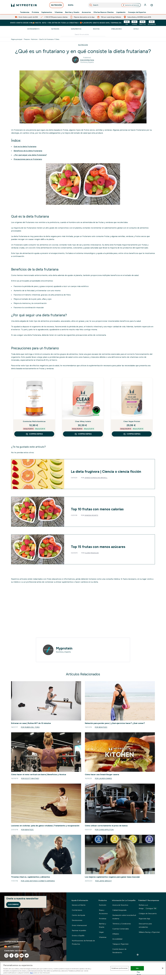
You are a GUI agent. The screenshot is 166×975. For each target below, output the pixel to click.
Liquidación (120, 12)
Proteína (35, 12)
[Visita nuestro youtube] (21, 955)
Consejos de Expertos (137, 12)
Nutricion (34, 39)
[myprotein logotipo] (24, 5)
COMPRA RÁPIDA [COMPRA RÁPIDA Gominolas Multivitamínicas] (34, 434)
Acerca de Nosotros (120, 905)
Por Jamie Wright (103, 881)
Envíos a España (78, 935)
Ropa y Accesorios (103, 911)
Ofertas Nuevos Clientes (103, 12)
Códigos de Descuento (148, 913)
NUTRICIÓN (56, 5)
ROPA (70, 5)
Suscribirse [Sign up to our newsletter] (13, 904)
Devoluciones (77, 920)
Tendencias (24, 12)
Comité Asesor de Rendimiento (119, 950)
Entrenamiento (33, 29)
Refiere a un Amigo (148, 907)
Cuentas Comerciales (120, 929)
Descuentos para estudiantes (145, 925)
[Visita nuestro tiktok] (16, 955)
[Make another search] (83, 34)
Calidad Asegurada (119, 910)
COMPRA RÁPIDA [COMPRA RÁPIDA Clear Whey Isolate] (83, 434)
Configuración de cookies (15, 941)
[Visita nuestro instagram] (6, 955)
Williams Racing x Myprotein (149, 932)
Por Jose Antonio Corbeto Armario (38, 881)
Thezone (27, 39)
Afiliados (115, 934)
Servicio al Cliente (78, 905)
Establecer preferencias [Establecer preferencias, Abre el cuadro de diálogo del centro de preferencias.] (120, 968)
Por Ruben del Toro (30, 727)
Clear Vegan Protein (131, 421)
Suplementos (46, 12)
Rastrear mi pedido (79, 930)
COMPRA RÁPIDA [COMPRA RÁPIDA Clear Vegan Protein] (131, 434)
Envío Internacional (79, 925)
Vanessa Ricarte (91, 515)
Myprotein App (144, 918)
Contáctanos (77, 910)
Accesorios (86, 12)
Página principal (16, 39)
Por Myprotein (87, 60)
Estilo (136, 29)
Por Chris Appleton (104, 830)
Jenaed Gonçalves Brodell (96, 478)
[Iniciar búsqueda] (90, 5)
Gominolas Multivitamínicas (34, 421)
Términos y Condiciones (121, 924)
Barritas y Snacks (72, 12)
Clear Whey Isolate (83, 421)
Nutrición (55, 29)
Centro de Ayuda (78, 915)
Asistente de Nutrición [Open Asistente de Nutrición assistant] (131, 5)
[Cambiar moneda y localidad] (33, 946)
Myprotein (64, 648)
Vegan (101, 932)
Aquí (31, 973)
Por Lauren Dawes (103, 778)
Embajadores (116, 29)
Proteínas (102, 918)
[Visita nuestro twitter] (27, 955)
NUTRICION (83, 45)
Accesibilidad (117, 939)
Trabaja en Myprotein (120, 944)
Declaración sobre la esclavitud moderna (124, 916)
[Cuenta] (145, 5)
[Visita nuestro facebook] (11, 955)
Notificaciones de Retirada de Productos (83, 942)
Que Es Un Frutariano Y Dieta (49, 39)
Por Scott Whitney (30, 778)
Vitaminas (59, 12)
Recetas (96, 29)
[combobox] (114, 5)
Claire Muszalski (92, 553)
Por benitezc (101, 727)
